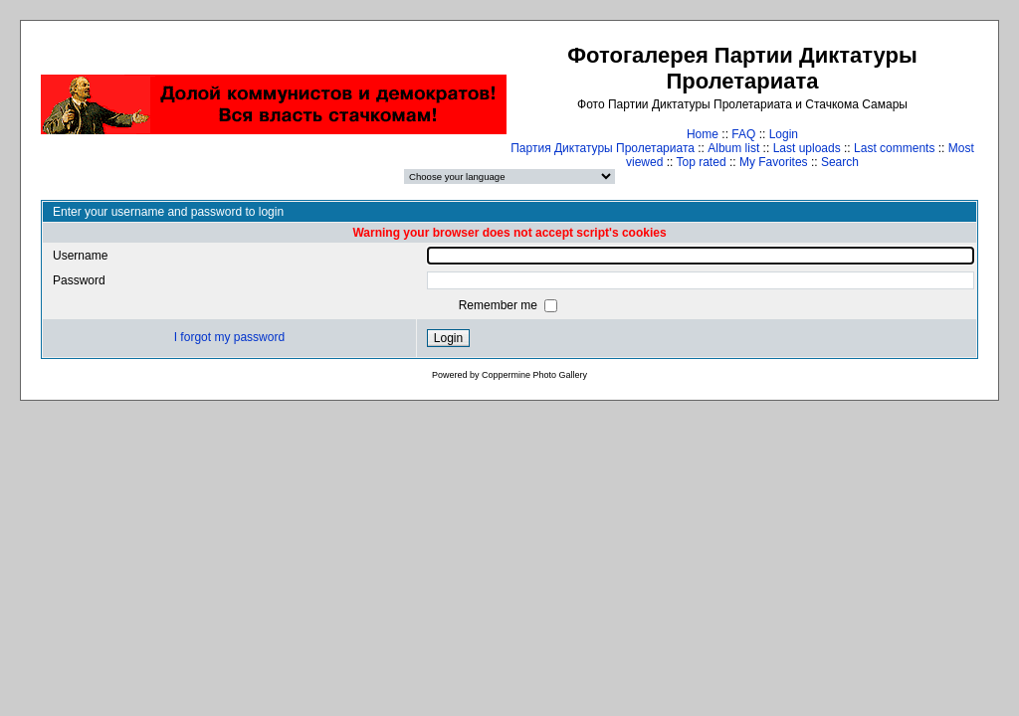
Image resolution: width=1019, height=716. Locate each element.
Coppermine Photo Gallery (534, 375)
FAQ (743, 134)
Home (702, 134)
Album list (733, 148)
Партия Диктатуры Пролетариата (602, 148)
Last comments (894, 148)
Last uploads (807, 148)
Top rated (701, 162)
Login (783, 134)
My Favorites (773, 162)
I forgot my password (229, 337)
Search (840, 162)
